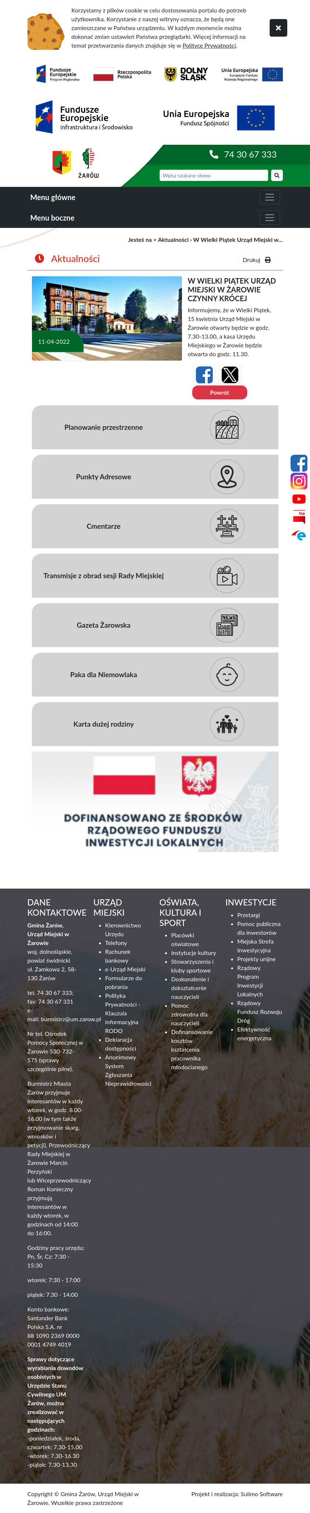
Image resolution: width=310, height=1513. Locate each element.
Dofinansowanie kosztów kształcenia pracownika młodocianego (192, 1049)
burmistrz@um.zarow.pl (71, 1018)
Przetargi (248, 914)
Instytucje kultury (193, 952)
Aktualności (173, 239)
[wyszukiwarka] (214, 175)
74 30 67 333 (250, 154)
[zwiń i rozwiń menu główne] (269, 197)
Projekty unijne (256, 958)
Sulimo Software (261, 1493)
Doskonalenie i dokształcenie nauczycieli (190, 987)
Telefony (116, 942)
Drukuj (257, 259)
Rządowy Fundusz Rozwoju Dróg (259, 1011)
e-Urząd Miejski (125, 969)
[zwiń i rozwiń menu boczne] (269, 217)
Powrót (219, 392)
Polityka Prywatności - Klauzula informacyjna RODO (123, 1013)
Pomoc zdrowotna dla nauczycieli (189, 1014)
